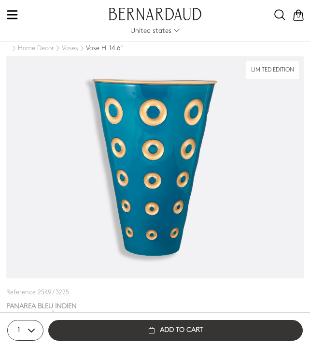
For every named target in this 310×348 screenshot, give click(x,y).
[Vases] (66, 49)
